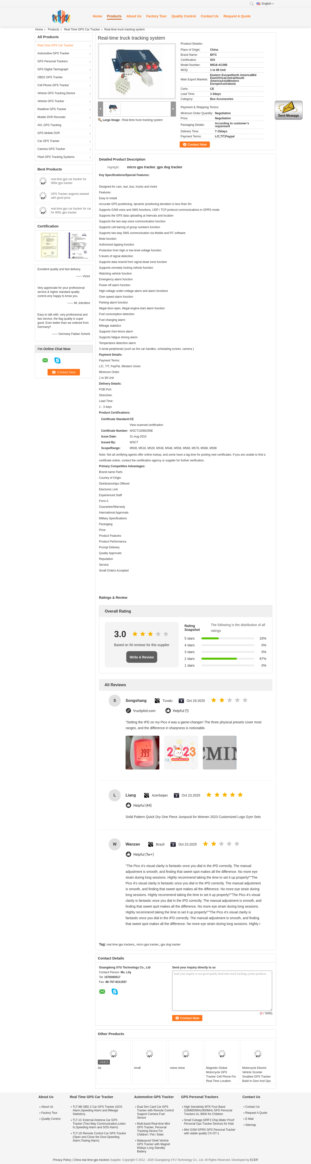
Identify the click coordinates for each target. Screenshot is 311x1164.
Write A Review (142, 657)
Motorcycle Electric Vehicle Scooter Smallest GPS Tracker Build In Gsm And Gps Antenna (256, 1076)
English (268, 3)
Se (99, 1068)
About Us (134, 16)
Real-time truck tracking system (142, 120)
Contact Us (210, 16)
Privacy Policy (62, 1160)
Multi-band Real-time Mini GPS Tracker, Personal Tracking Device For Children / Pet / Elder (153, 1129)
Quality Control (183, 16)
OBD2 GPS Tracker (50, 77)
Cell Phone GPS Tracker (53, 85)
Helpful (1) (181, 711)
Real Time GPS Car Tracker (82, 29)
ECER (254, 1160)
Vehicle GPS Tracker (50, 101)
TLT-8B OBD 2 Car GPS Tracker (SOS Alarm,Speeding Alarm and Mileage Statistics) (97, 1110)
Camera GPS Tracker (51, 149)
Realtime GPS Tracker (51, 109)
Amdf (137, 1068)
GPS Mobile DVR (48, 133)
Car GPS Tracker (48, 141)
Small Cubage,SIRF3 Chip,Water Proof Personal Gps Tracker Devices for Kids (209, 1121)
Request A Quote (237, 16)
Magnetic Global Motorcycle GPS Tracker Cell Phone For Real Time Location (221, 1074)
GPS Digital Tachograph (52, 69)
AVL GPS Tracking (49, 125)
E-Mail (249, 1119)
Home (97, 16)
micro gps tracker (147, 944)
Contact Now (197, 144)
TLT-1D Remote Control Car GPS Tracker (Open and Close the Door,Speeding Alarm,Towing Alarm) (99, 1137)
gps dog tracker (171, 944)
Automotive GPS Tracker (53, 53)
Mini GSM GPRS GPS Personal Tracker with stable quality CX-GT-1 (209, 1131)
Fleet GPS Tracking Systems (55, 157)
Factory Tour (156, 16)
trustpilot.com (144, 711)
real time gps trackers (120, 944)
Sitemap (250, 1125)
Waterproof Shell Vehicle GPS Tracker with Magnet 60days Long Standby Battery (153, 1146)
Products (114, 16)
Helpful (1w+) (143, 855)
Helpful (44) (142, 806)
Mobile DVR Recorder (51, 117)
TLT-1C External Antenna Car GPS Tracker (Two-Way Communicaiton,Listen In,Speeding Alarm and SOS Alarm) (99, 1123)
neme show (177, 1068)
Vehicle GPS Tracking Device (56, 93)
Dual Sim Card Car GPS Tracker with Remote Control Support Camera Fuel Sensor (155, 1112)
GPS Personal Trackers (52, 61)
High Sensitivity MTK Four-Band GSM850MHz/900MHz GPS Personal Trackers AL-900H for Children (208, 1110)
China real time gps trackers (91, 1160)
